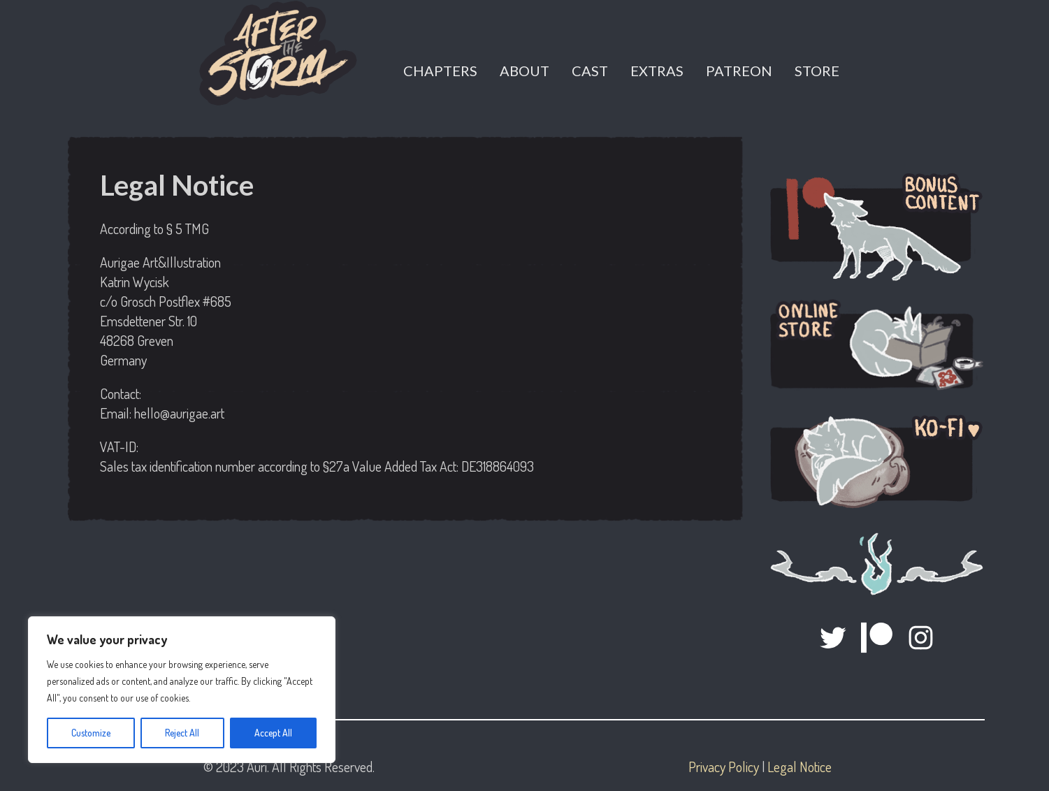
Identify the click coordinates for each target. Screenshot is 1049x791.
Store (817, 70)
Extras (656, 70)
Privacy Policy (723, 766)
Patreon (739, 70)
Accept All (273, 733)
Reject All (182, 733)
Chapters (440, 70)
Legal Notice (799, 766)
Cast (590, 70)
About (524, 70)
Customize (90, 733)
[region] (181, 689)
